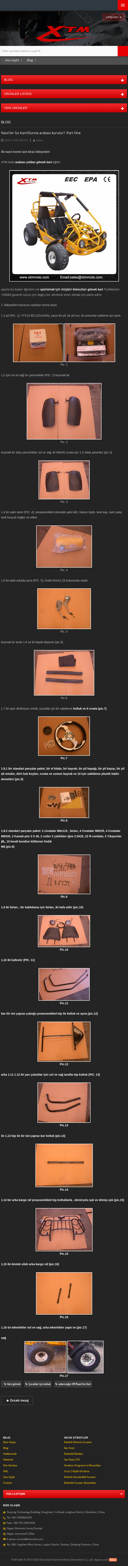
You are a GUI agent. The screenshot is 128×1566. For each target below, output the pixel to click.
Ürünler (7, 1483)
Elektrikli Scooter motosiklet (80, 1483)
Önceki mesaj (17, 1400)
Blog (30, 60)
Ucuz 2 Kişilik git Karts (76, 1471)
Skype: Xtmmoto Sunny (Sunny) (24, 1528)
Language (112, 17)
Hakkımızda (10, 1454)
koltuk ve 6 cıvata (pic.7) (90, 708)
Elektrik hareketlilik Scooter (80, 1477)
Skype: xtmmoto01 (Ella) (20, 1533)
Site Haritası (10, 1465)
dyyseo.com (101, 1559)
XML (5, 1471)
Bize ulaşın (9, 1442)
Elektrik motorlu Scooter (78, 1442)
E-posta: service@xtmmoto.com (25, 1539)
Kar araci (69, 1448)
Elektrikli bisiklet (73, 1454)
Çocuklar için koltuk (38, 1384)
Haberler (8, 1459)
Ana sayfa (12, 60)
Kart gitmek (12, 1384)
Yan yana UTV (72, 1459)
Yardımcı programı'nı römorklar (82, 1465)
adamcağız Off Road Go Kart (73, 1384)
